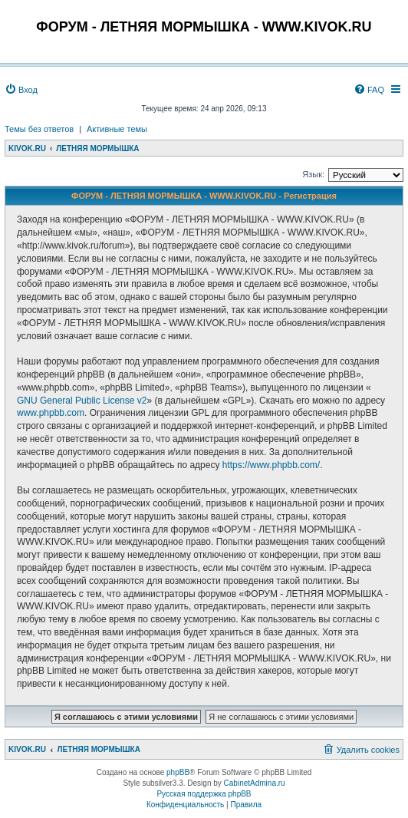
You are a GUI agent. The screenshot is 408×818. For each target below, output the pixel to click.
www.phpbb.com (50, 412)
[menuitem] (21, 90)
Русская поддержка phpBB (203, 794)
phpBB (177, 772)
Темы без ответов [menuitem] (39, 129)
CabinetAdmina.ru (254, 783)
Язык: (313, 174)
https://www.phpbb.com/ (271, 465)
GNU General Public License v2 (81, 400)
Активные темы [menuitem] (117, 129)
